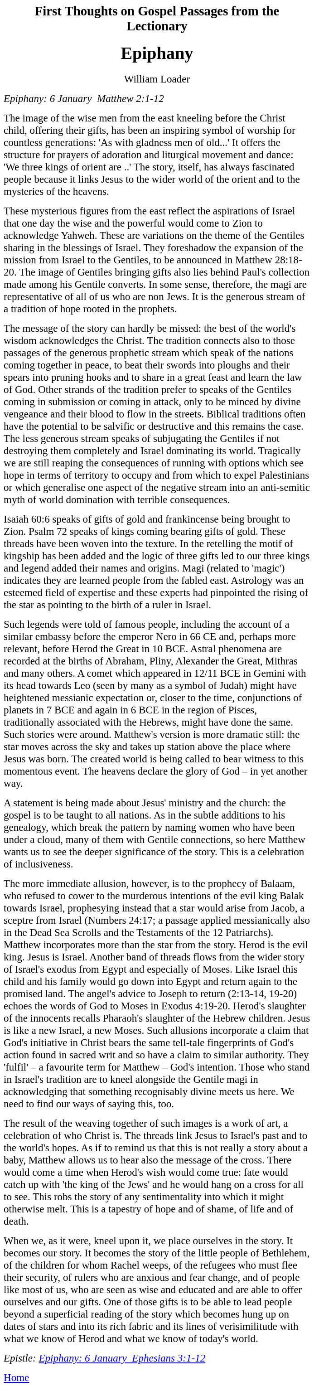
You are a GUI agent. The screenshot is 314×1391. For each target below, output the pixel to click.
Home (16, 1377)
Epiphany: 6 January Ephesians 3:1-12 (122, 1358)
